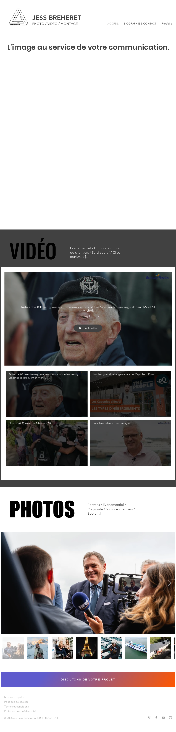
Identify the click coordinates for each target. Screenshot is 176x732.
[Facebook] (156, 717)
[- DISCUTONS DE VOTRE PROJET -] (88, 679)
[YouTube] (163, 717)
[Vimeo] (149, 717)
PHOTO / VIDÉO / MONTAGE (55, 24)
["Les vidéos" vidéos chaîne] (88, 422)
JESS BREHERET (56, 17)
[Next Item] (169, 583)
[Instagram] (170, 717)
